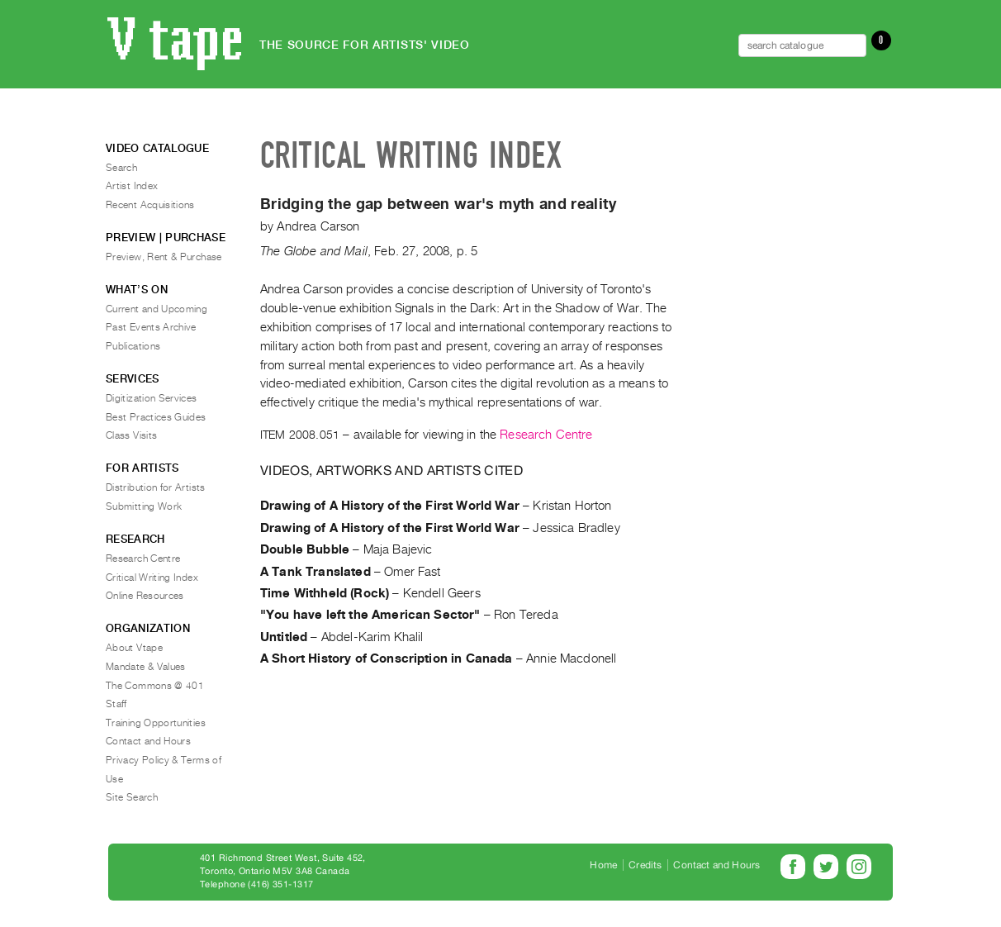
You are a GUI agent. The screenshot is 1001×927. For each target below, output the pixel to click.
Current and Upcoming (156, 309)
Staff (116, 704)
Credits (645, 865)
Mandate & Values (146, 667)
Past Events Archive (151, 327)
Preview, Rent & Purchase (164, 257)
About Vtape (134, 648)
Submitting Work (144, 506)
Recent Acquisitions (150, 205)
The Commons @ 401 (155, 686)
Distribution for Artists (156, 487)
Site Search (132, 797)
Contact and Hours (148, 741)
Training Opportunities (156, 723)
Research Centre (546, 434)
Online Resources (145, 595)
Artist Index (132, 186)
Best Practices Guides (156, 417)
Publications (133, 346)
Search (121, 168)
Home (603, 865)
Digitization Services (151, 398)
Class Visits (131, 435)
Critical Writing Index (152, 577)
